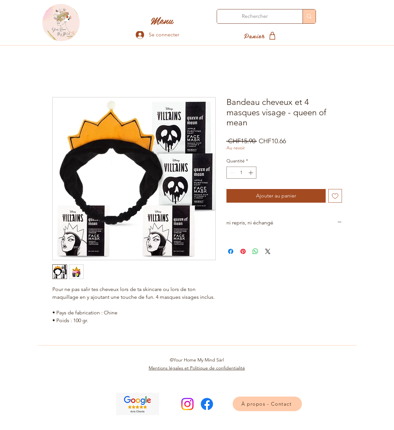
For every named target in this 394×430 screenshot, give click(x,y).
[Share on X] (268, 251)
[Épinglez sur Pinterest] (243, 251)
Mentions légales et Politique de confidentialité (197, 368)
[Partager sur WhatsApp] (255, 251)
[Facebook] (207, 404)
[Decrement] (231, 172)
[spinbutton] (241, 172)
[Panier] (261, 35)
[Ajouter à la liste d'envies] (335, 196)
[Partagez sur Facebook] (231, 251)
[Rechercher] (255, 16)
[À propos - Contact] (267, 404)
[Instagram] (187, 404)
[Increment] (251, 172)
